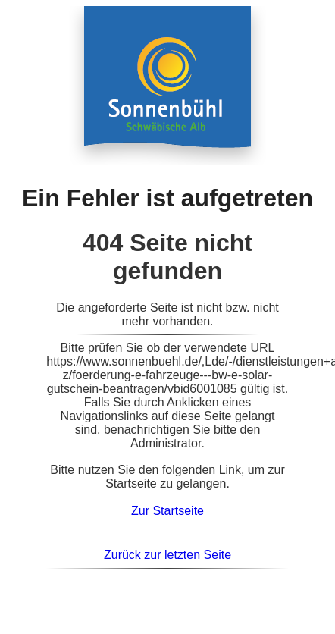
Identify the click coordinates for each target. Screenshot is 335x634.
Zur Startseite (167, 510)
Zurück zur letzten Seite (167, 554)
